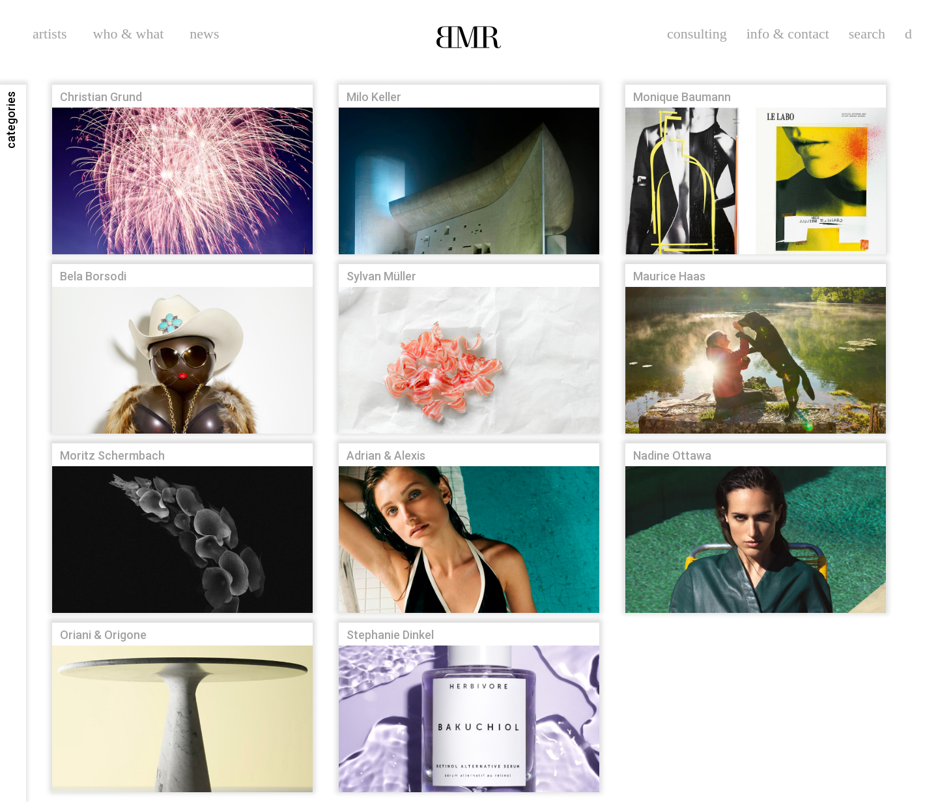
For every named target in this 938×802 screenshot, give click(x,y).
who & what (128, 33)
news (204, 33)
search (867, 33)
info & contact (787, 33)
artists (50, 33)
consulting (697, 33)
